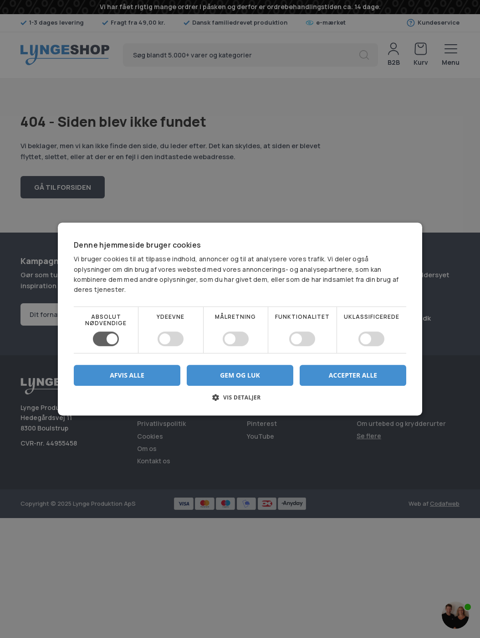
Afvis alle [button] (127, 375)
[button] (240, 401)
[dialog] (240, 319)
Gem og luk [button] (240, 375)
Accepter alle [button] (353, 375)
